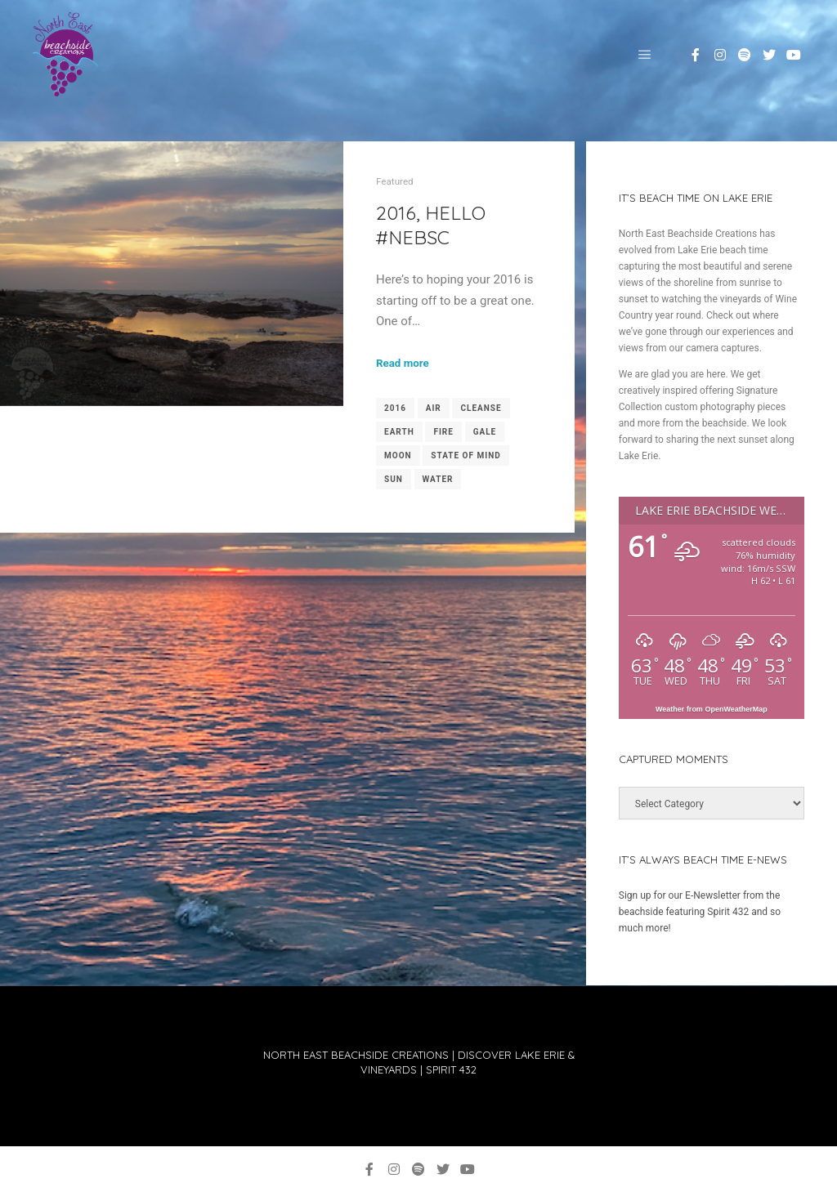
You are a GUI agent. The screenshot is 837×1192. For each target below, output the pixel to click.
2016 (395, 408)
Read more (402, 363)
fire (443, 431)
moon (398, 455)
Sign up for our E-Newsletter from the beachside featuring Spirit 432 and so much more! (700, 912)
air (433, 408)
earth (399, 431)
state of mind (465, 455)
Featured (395, 181)
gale (485, 431)
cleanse (480, 408)
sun (393, 479)
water (438, 479)
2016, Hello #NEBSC (431, 225)
